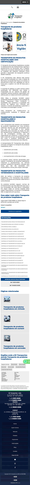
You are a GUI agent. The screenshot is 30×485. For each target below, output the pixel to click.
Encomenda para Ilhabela (8, 226)
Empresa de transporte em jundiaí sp (12, 253)
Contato (15, 451)
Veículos (15, 431)
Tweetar (3, 207)
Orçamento (15, 439)
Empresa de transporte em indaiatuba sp (13, 243)
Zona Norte (14, 364)
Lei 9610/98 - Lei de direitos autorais (20, 388)
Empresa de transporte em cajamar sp (12, 234)
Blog (15, 447)
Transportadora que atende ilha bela (12, 224)
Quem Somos (15, 427)
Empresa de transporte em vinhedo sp (12, 262)
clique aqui (21, 200)
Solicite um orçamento (15, 211)
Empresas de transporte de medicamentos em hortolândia (14, 273)
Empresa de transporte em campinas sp (12, 236)
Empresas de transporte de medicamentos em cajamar (14, 266)
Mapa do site (15, 455)
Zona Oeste (22, 364)
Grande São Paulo (20, 367)
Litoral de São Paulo (6, 369)
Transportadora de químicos (9, 229)
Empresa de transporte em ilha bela (11, 241)
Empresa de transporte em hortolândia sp (13, 238)
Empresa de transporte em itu (10, 248)
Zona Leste (11, 367)
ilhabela (15, 435)
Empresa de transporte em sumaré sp (12, 260)
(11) (15, 398)
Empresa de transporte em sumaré (11, 258)
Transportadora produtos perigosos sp (13, 221)
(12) (15, 407)
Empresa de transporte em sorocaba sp (12, 255)
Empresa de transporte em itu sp (10, 250)
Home (15, 423)
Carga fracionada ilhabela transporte (12, 231)
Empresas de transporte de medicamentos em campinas (14, 269)
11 (15, 282)
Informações (6, 217)
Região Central (5, 364)
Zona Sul (3, 367)
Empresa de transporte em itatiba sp (11, 246)
